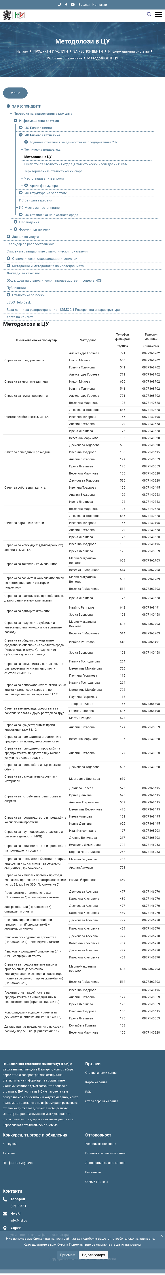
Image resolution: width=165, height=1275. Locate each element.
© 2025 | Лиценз (96, 1182)
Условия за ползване (100, 1144)
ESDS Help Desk (19, 302)
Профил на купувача (18, 1163)
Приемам (67, 1255)
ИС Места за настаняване (39, 208)
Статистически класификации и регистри (44, 259)
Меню (15, 93)
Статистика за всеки (28, 295)
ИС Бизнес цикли (38, 128)
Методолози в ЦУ (37, 157)
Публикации (16, 288)
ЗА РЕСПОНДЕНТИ (88, 51)
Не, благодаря (93, 1255)
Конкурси (10, 1144)
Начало (22, 51)
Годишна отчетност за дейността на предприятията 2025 (74, 142)
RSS (88, 1091)
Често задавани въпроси (44, 178)
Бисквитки (93, 1172)
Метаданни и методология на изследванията (48, 266)
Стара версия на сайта (101, 1101)
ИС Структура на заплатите (46, 193)
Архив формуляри (44, 186)
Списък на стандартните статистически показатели (47, 251)
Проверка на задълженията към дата (43, 114)
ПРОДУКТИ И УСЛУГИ (50, 51)
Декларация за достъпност (105, 1163)
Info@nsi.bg (18, 1220)
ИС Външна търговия (35, 200)
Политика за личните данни (105, 1153)
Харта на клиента (20, 317)
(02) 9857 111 (20, 1206)
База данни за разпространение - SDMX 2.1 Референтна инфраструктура (63, 310)
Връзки (84, 5)
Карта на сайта (96, 1082)
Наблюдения (29, 222)
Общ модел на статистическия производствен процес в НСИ (54, 281)
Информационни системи (128, 51)
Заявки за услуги (25, 237)
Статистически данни (101, 1072)
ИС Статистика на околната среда (51, 215)
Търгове (9, 1153)
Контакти (99, 5)
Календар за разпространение (31, 244)
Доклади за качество (23, 273)
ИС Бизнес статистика (64, 58)
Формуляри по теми (34, 229)
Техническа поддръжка (42, 150)
